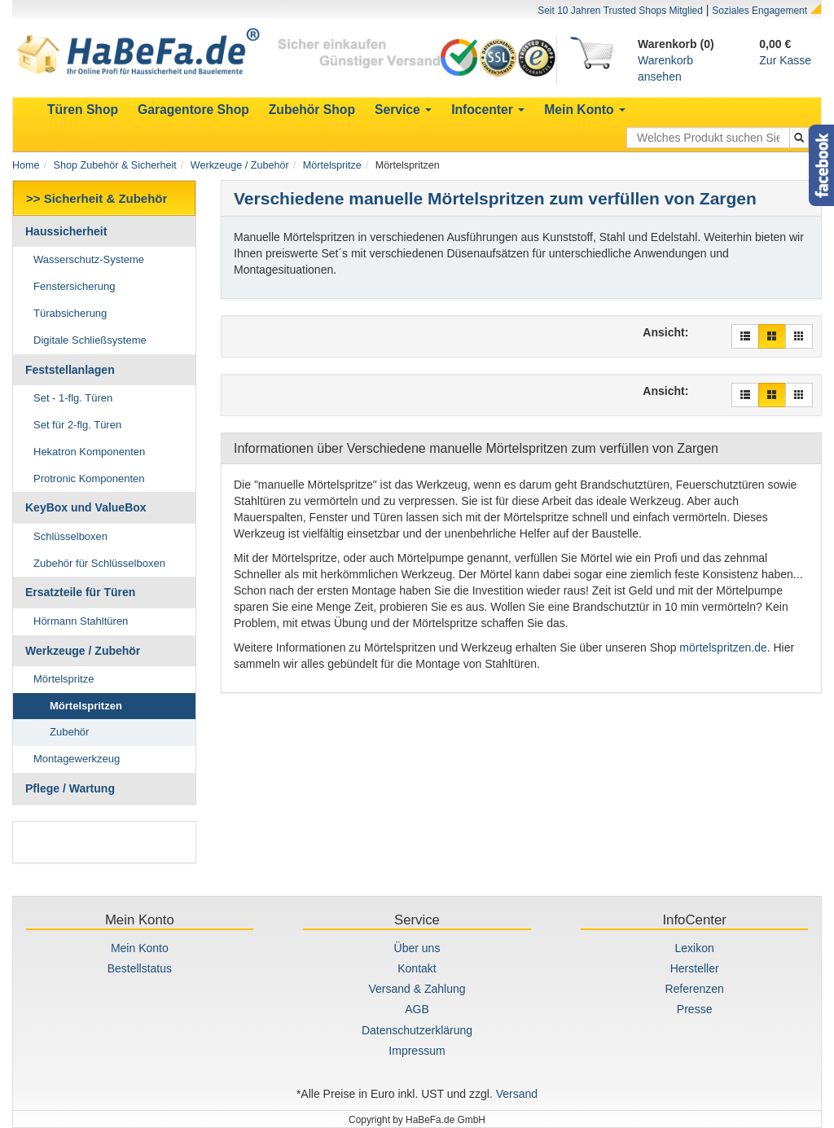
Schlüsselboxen (70, 536)
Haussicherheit (66, 231)
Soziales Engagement (759, 10)
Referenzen (694, 988)
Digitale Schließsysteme (90, 340)
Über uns (417, 948)
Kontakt (416, 968)
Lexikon (694, 948)
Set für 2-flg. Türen (77, 425)
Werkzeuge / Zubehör (240, 165)
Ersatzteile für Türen (80, 592)
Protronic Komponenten (89, 478)
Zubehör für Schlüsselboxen (99, 563)
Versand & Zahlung (416, 988)
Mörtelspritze (332, 165)
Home (26, 165)
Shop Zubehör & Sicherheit (115, 165)
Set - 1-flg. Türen (72, 398)
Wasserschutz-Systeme (88, 259)
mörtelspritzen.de (722, 647)
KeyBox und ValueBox (86, 507)
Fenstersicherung (74, 286)
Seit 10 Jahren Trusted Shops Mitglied (620, 10)
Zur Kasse (785, 60)
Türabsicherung (70, 313)
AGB (417, 1009)
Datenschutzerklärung (417, 1030)
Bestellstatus (140, 968)
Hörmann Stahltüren (80, 621)
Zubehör (69, 732)
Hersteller (694, 968)
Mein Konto (140, 948)
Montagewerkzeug (76, 759)
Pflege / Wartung (70, 788)
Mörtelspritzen (86, 706)
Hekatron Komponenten (89, 451)
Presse (695, 1009)
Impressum (416, 1050)
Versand (517, 1093)
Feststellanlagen (70, 369)
